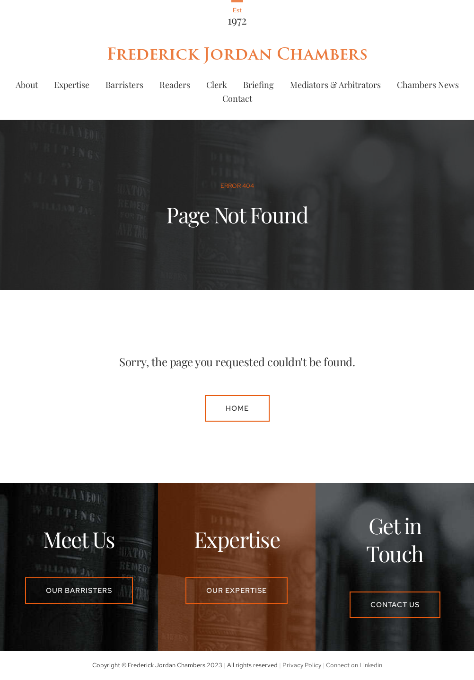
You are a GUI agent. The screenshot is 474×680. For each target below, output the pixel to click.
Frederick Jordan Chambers (237, 54)
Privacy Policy (301, 665)
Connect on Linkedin (354, 665)
